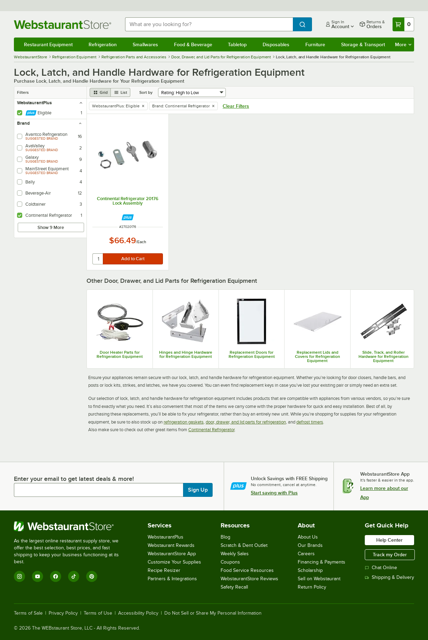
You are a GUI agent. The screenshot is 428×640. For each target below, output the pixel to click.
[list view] (120, 92)
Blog (225, 537)
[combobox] (209, 24)
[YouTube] (37, 576)
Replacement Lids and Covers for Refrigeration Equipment (317, 356)
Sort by (146, 92)
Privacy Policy (63, 613)
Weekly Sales (235, 553)
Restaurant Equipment (48, 44)
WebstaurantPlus (165, 537)
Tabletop (237, 44)
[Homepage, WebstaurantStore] (64, 24)
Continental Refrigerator (211, 429)
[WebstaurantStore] (71, 526)
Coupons (230, 562)
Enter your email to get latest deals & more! (74, 478)
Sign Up (198, 490)
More (403, 44)
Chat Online (381, 567)
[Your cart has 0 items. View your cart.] (403, 24)
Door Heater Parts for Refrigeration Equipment (120, 354)
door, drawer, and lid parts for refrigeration (246, 422)
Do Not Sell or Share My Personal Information (213, 613)
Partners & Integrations (172, 578)
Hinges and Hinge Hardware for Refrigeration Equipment (185, 354)
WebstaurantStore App (172, 553)
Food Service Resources (247, 570)
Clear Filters (236, 106)
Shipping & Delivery (389, 577)
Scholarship (310, 570)
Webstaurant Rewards (171, 545)
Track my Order (390, 554)
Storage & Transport (363, 44)
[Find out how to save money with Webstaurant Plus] (128, 217)
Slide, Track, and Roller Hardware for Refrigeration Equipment (384, 356)
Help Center (389, 540)
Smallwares (145, 44)
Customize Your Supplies (174, 562)
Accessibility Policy (138, 613)
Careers (306, 553)
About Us (308, 537)
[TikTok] (73, 576)
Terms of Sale (28, 613)
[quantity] (98, 258)
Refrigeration (103, 44)
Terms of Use (98, 613)
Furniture (315, 44)
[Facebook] (55, 576)
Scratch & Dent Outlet (244, 545)
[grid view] (100, 92)
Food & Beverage (193, 44)
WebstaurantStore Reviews (249, 578)
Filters (23, 92)
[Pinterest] (91, 576)
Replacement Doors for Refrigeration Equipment (252, 354)
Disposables (276, 44)
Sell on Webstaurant (319, 578)
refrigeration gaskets (184, 422)
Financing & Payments (321, 562)
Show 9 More (51, 227)
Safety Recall (234, 587)
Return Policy (312, 587)
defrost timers (309, 422)
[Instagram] (19, 576)
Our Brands (310, 545)
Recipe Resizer (164, 570)
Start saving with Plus (274, 492)
